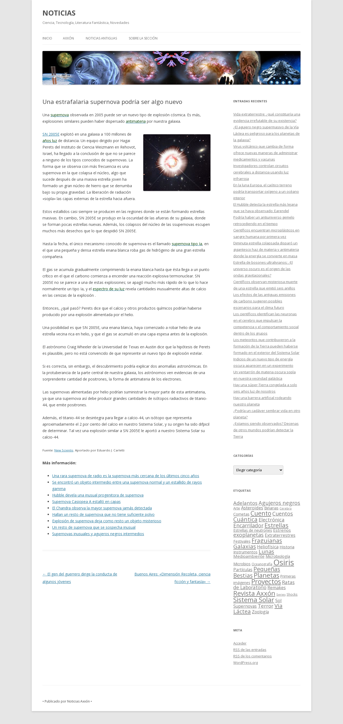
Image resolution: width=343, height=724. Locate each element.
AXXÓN (68, 38)
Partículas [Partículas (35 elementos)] (242, 570)
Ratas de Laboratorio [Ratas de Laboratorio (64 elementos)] (264, 585)
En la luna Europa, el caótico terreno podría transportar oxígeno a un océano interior (266, 191)
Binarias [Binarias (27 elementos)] (271, 508)
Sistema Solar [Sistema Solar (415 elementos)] (253, 599)
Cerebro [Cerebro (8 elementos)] (286, 508)
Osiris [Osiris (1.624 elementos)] (283, 562)
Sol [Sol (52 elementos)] (278, 600)
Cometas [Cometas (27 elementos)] (241, 514)
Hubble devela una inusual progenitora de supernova (98, 495)
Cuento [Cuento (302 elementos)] (261, 513)
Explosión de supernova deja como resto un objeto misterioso (106, 520)
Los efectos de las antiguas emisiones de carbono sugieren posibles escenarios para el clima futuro (264, 301)
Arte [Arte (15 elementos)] (236, 508)
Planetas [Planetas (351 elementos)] (266, 575)
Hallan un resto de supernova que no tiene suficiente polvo (103, 514)
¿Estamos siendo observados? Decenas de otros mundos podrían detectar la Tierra (266, 430)
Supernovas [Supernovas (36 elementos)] (245, 606)
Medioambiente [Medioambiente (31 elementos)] (249, 556)
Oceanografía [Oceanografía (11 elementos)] (262, 564)
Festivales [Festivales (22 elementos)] (242, 541)
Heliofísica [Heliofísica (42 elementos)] (267, 547)
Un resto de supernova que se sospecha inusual (93, 527)
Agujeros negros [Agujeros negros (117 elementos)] (279, 502)
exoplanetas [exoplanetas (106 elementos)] (248, 534)
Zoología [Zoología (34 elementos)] (260, 612)
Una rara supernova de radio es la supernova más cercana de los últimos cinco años (125, 475)
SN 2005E (50, 134)
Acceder (239, 643)
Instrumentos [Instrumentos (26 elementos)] (245, 552)
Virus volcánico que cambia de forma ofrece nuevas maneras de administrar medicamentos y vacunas (265, 153)
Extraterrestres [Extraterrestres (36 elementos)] (280, 535)
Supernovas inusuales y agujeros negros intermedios (98, 533)
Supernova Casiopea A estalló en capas (86, 501)
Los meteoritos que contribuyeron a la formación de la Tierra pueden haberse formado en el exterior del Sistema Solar (266, 346)
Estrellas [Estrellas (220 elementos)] (276, 525)
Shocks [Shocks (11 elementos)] (292, 594)
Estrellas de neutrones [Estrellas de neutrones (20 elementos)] (252, 530)
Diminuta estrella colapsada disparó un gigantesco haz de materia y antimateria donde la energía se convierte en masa (266, 249)
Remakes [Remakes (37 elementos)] (276, 588)
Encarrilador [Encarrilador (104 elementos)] (248, 525)
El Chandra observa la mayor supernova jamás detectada (102, 508)
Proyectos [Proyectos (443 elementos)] (266, 581)
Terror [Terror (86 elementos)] (265, 605)
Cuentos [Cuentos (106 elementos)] (282, 513)
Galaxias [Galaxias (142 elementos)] (244, 546)
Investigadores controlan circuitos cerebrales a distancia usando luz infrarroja (261, 172)
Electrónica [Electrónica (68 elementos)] (271, 519)
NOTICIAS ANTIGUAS (101, 38)
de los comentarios (252, 656)
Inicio (47, 38)
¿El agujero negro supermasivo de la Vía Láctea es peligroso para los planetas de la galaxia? (266, 133)
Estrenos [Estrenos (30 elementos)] (282, 530)
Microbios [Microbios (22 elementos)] (242, 563)
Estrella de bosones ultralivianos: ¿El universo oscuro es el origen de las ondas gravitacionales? (263, 269)
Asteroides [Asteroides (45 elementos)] (252, 508)
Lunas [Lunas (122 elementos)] (266, 551)
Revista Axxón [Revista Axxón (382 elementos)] (254, 593)
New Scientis (63, 450)
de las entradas (249, 649)
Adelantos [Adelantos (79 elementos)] (245, 502)
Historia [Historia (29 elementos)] (287, 546)
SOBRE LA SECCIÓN (143, 38)
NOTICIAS (59, 13)
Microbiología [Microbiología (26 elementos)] (278, 556)
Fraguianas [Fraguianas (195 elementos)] (267, 540)
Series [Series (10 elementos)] (280, 594)
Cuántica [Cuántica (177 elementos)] (245, 519)
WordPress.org (245, 662)
